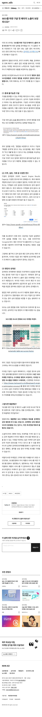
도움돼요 (14, 523)
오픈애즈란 (5, 671)
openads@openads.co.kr (12, 690)
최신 (19, 8)
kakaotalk (17, 699)
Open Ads (7, 3)
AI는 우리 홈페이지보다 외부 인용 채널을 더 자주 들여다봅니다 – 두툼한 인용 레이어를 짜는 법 (10, 582)
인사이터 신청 (30, 671)
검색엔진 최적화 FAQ (30, 51)
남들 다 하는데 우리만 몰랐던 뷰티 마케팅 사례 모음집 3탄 (30, 582)
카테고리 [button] (6, 8)
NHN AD (6, 666)
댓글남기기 (35, 547)
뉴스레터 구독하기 (9, 654)
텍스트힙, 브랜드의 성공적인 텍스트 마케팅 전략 (10, 608)
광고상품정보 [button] (35, 8)
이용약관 (4, 695)
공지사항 (13, 671)
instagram (5, 699)
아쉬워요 (28, 523)
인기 (23, 8)
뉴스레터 (4, 673)
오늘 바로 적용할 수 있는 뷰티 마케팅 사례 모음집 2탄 (30, 608)
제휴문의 (20, 671)
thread (11, 699)
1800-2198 (14, 687)
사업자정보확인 (21, 680)
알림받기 (21, 512)
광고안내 (12, 673)
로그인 (38, 2)
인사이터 (28, 8)
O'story (13, 8)
